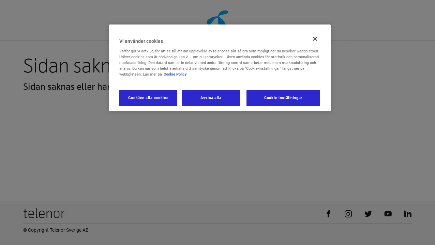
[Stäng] (315, 38)
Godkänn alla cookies (148, 97)
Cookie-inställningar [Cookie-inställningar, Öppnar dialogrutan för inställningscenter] (283, 97)
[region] (220, 67)
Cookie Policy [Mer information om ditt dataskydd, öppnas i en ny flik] (175, 74)
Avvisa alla (210, 97)
